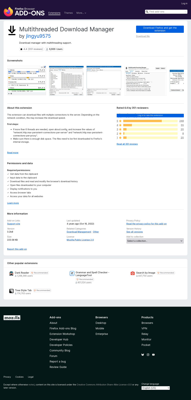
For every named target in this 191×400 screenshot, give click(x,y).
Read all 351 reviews (127, 144)
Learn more (13, 203)
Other (96, 231)
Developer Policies (61, 344)
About (53, 322)
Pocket (145, 344)
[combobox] (166, 12)
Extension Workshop (62, 333)
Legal (30, 377)
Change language (150, 384)
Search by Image (145, 272)
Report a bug (58, 361)
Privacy (7, 377)
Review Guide (58, 367)
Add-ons (55, 317)
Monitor (146, 339)
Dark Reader (22, 272)
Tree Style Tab (23, 290)
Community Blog (60, 350)
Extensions (54, 12)
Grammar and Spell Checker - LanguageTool (92, 274)
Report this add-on (17, 249)
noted (31, 384)
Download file (143, 36)
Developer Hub (59, 339)
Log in (184, 3)
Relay (144, 333)
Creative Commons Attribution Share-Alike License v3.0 (104, 384)
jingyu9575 (38, 36)
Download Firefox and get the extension (160, 29)
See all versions (134, 231)
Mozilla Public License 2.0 (80, 240)
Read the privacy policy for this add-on (146, 223)
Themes (68, 12)
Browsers (147, 322)
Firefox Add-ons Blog (63, 328)
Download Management (79, 231)
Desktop (101, 322)
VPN (144, 328)
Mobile (100, 328)
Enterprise (102, 333)
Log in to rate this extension (150, 115)
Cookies (19, 377)
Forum (53, 356)
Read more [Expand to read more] (12, 152)
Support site (13, 223)
